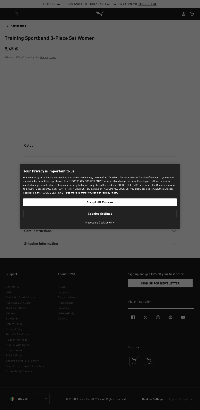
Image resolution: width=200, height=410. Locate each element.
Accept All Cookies (100, 202)
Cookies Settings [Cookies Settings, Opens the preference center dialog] (100, 213)
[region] (100, 196)
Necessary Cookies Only (99, 222)
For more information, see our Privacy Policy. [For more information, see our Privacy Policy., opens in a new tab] (92, 192)
